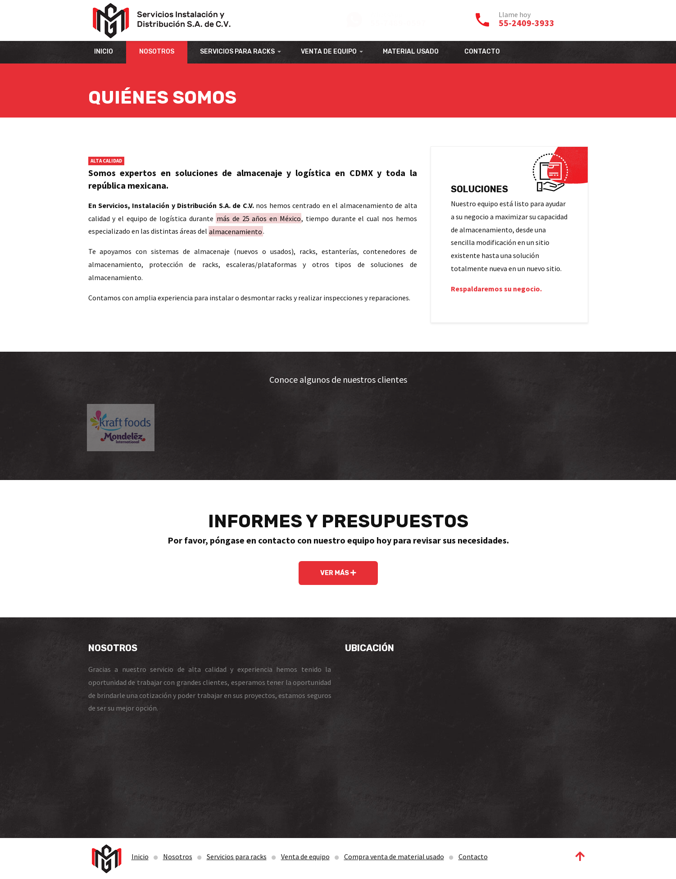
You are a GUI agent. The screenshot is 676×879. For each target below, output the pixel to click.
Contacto (473, 856)
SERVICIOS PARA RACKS (237, 51)
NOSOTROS (156, 51)
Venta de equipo (305, 856)
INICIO (103, 51)
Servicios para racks (237, 856)
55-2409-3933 (526, 22)
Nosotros (177, 856)
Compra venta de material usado (394, 856)
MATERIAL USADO (411, 51)
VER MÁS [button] (338, 573)
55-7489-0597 (398, 22)
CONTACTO (482, 51)
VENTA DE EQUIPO (329, 51)
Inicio (140, 856)
